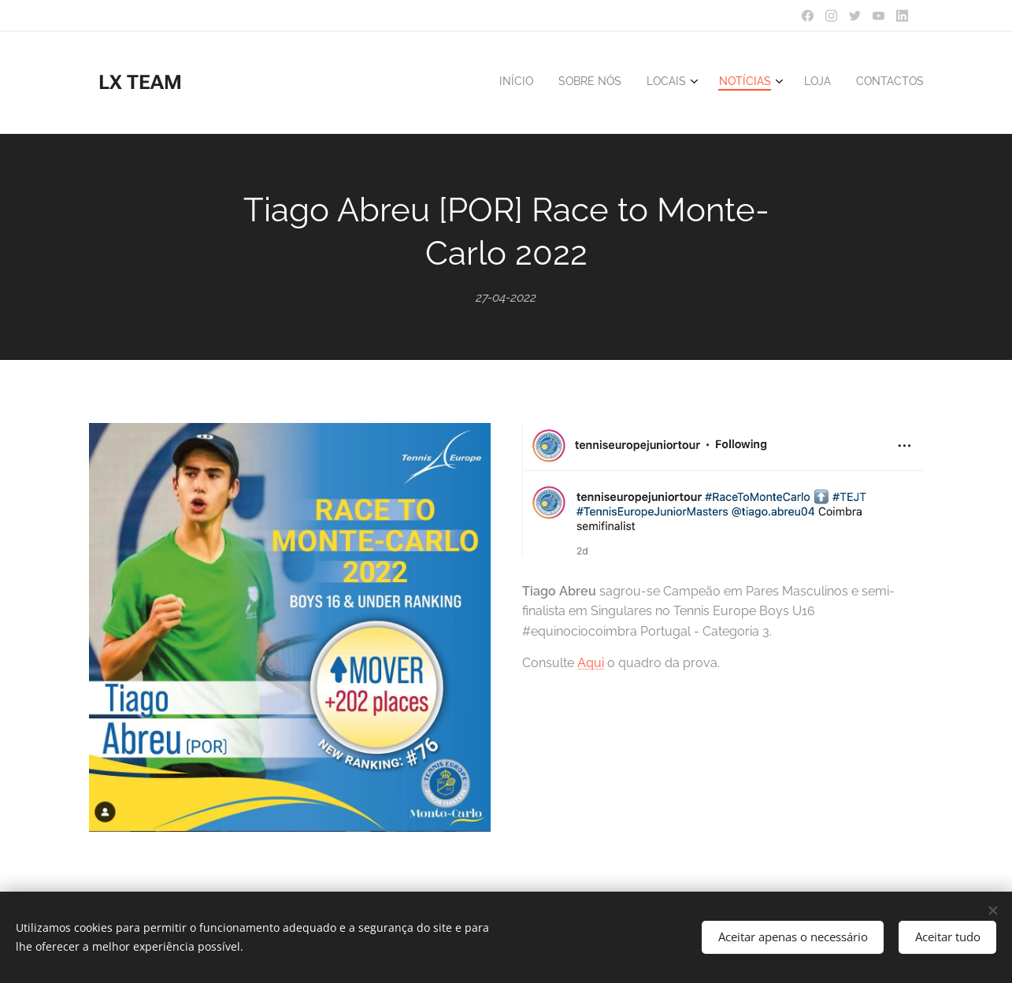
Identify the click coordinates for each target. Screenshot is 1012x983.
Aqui (590, 662)
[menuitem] (786, 82)
